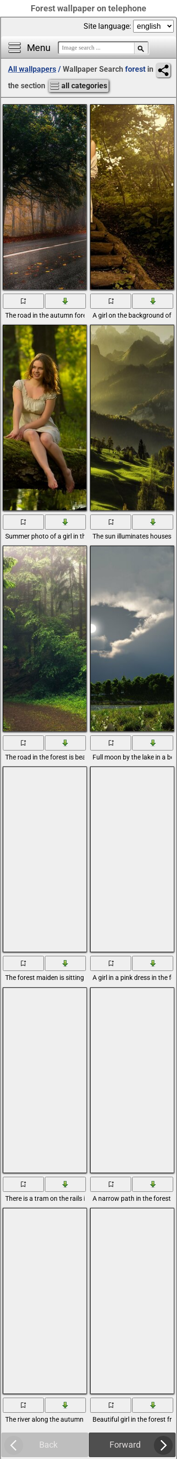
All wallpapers (32, 69)
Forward (125, 1445)
